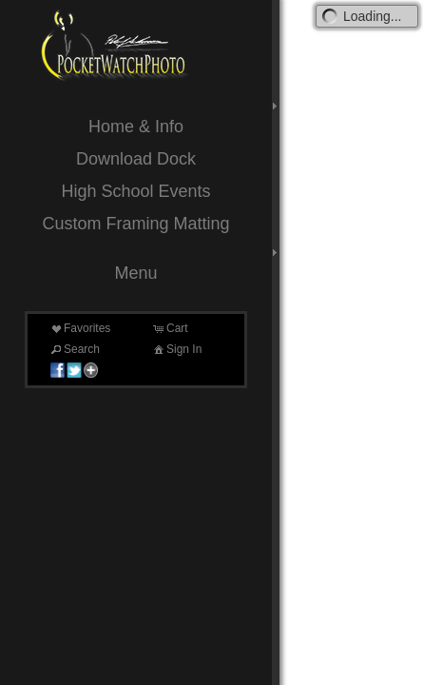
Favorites (79, 328)
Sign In (176, 349)
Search (74, 349)
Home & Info (135, 126)
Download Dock (136, 158)
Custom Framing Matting (135, 223)
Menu (135, 273)
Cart (169, 328)
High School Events (135, 191)
